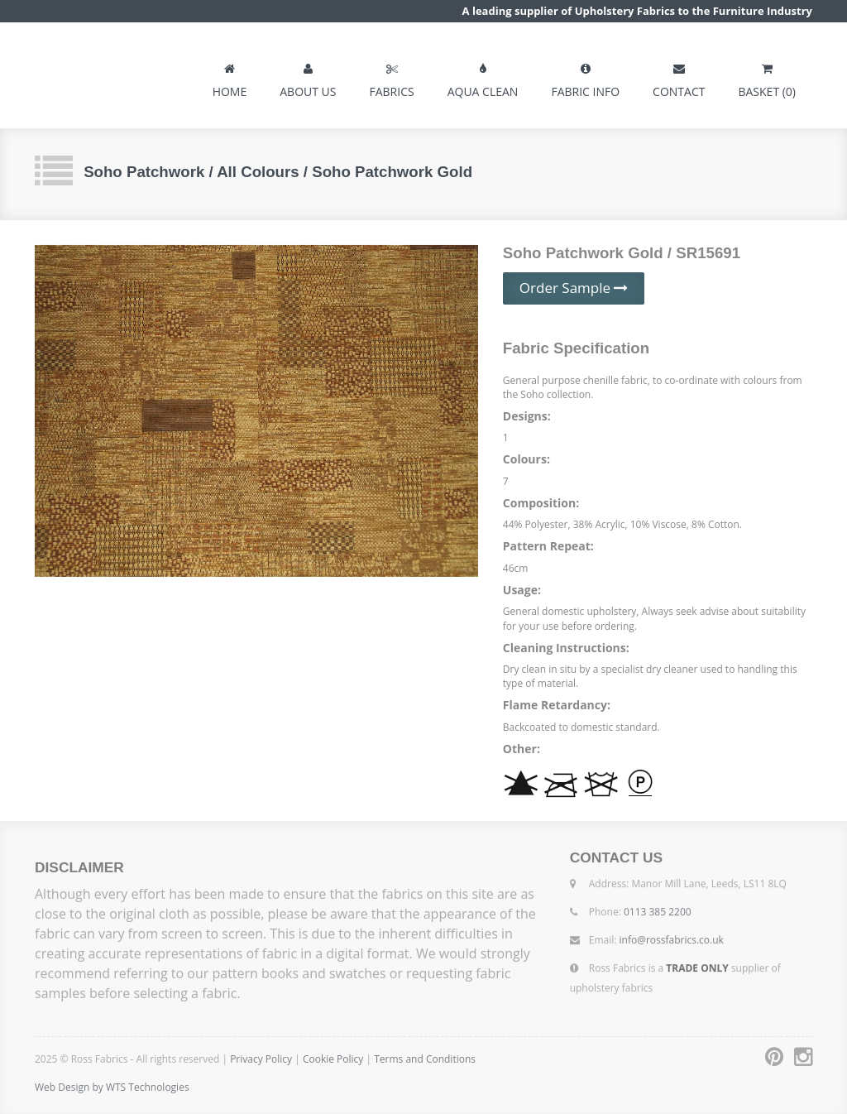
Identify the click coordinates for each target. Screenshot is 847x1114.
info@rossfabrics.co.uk (672, 936)
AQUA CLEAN (483, 77)
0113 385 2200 (657, 908)
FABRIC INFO (585, 77)
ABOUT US (308, 77)
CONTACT (679, 77)
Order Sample (574, 287)
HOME (230, 77)
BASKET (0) (767, 77)
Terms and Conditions (425, 1059)
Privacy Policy (261, 1059)
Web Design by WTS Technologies (112, 1087)
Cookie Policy (334, 1059)
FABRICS (391, 77)
